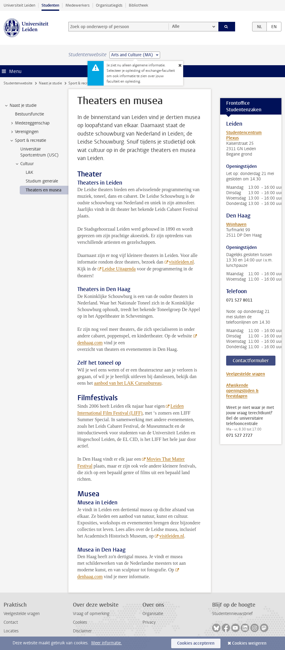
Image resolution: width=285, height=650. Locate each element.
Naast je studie (50, 83)
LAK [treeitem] (29, 172)
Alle (176, 26)
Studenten (50, 5)
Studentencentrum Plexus (244, 135)
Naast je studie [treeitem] (20, 106)
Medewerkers (77, 5)
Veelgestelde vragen (245, 374)
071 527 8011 (239, 300)
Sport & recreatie (81, 83)
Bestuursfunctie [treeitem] (29, 114)
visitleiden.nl (181, 261)
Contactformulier (251, 360)
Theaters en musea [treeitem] (43, 190)
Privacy (149, 622)
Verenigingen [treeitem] (24, 132)
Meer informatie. (106, 643)
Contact (11, 622)
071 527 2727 (239, 435)
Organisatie (152, 613)
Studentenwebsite (18, 83)
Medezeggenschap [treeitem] (29, 123)
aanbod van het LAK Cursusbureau (128, 383)
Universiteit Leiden (19, 5)
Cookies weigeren (249, 643)
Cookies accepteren (195, 643)
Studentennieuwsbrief (232, 613)
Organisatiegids (109, 5)
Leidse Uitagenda (119, 268)
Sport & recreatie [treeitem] (27, 141)
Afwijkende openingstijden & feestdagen (242, 391)
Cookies (80, 622)
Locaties (11, 631)
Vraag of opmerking (91, 613)
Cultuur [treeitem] (24, 164)
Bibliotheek (138, 5)
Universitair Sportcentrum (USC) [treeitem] (39, 152)
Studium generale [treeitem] (42, 181)
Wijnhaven (236, 224)
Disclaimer (82, 631)
